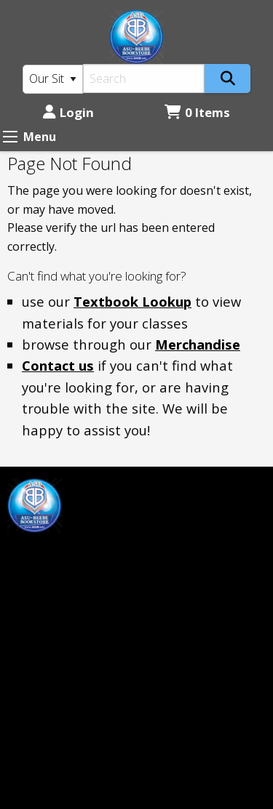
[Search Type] (53, 79)
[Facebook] (25, 554)
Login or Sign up (196, 536)
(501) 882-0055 (47, 721)
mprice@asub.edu (55, 591)
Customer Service (192, 512)
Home (160, 487)
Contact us (58, 365)
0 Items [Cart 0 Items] (197, 112)
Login (68, 112)
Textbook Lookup (132, 301)
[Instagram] (56, 554)
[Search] (144, 78)
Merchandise (197, 344)
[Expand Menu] (10, 136)
